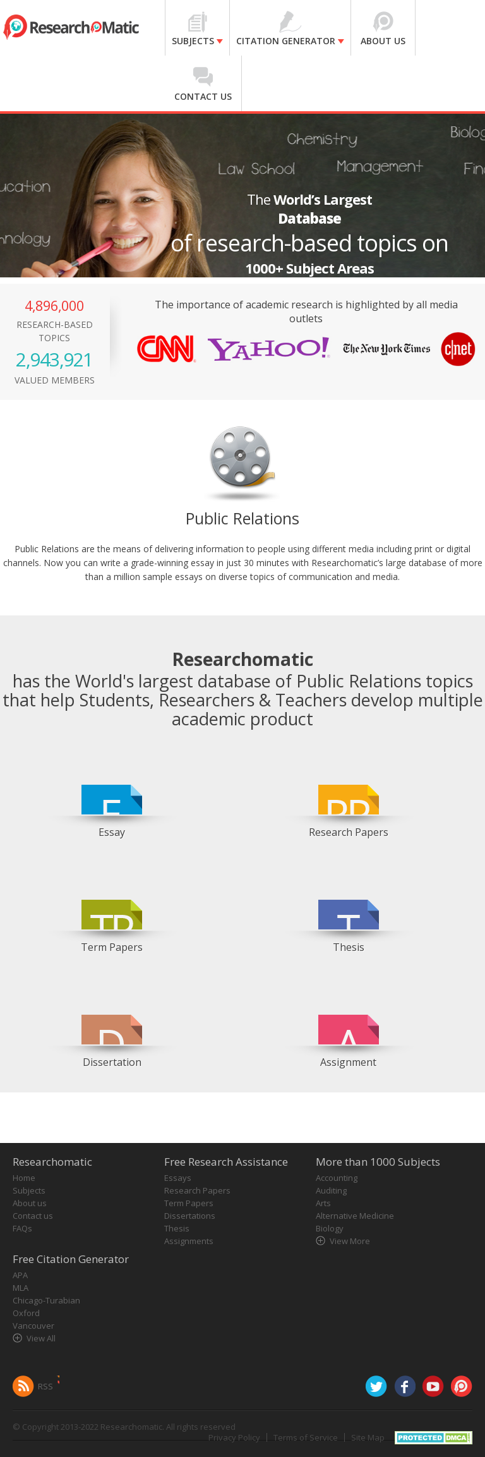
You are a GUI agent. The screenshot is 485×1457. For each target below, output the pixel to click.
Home (24, 1177)
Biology (330, 1228)
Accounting (336, 1177)
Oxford (26, 1313)
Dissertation (112, 1062)
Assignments (188, 1241)
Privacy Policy (234, 1437)
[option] (112, 795)
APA (20, 1275)
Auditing (331, 1190)
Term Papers (112, 947)
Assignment (348, 1062)
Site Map (368, 1437)
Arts (323, 1203)
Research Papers (348, 832)
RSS (45, 1386)
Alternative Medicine (355, 1215)
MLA (20, 1287)
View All (41, 1338)
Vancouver (33, 1325)
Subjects (29, 1190)
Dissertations (189, 1215)
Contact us (33, 1215)
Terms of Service (305, 1437)
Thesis (348, 947)
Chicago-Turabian (46, 1300)
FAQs (22, 1228)
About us (30, 1203)
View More (350, 1241)
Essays (177, 1177)
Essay (112, 832)
